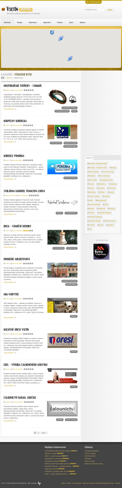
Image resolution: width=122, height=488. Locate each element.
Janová (91, 188)
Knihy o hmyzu (90, 461)
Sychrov (91, 213)
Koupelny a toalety (70, 143)
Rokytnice (101, 209)
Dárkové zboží (71, 248)
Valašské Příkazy (94, 221)
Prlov (105, 204)
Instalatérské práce (70, 146)
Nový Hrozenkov (94, 204)
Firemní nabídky (90, 453)
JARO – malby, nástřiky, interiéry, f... (57, 474)
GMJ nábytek (11, 294)
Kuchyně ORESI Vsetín (16, 329)
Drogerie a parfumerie (69, 281)
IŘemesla (88, 459)
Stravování (32, 22)
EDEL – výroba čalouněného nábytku (25, 365)
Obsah (69, 483)
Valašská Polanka (104, 213)
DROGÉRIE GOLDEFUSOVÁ (17, 259)
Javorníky (111, 188)
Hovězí (91, 184)
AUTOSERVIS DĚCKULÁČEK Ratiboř (58, 451)
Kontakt (117, 483)
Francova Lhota (10, 195)
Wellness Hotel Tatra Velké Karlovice (57, 464)
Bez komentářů (17, 90)
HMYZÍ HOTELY (90, 456)
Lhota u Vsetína (94, 196)
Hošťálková (101, 184)
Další (44, 433)
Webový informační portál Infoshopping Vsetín (98, 483)
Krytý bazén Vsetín (51, 469)
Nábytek (59, 213)
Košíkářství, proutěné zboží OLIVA (56, 471)
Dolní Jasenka (93, 172)
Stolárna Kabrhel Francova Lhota (24, 191)
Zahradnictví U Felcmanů (53, 459)
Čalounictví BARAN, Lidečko (20, 397)
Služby (19, 22)
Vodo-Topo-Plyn (56, 143)
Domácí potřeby (59, 248)
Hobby (74, 111)
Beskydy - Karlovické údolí (97, 164)
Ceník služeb (76, 483)
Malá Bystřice (101, 200)
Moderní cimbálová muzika (94, 464)
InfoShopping (93, 2)
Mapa (63, 483)
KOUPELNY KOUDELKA (15, 121)
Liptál (90, 200)
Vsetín (20, 9)
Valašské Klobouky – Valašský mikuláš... (58, 466)
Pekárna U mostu (51, 453)
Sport (71, 22)
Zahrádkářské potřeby (69, 107)
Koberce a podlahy (70, 178)
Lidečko (7, 402)
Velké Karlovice (109, 221)
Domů (2, 78)
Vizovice (91, 225)
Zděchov (110, 225)
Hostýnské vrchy (106, 180)
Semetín (111, 209)
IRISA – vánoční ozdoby (17, 226)
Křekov (102, 192)
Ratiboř (7, 90)
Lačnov (7, 369)
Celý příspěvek (10, 109)
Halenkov (91, 176)
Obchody (7, 22)
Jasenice (100, 188)
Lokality (89, 158)
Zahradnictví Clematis (52, 461)
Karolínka (91, 192)
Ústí (90, 229)
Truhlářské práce (71, 213)
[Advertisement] (102, 111)
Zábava (82, 22)
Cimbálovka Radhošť (92, 451)
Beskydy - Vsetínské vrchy (97, 168)
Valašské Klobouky (95, 217)
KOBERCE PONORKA (14, 156)
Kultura (59, 22)
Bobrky (113, 168)
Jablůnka (112, 184)
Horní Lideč (92, 180)
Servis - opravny (71, 419)
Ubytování (46, 22)
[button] (52, 32)
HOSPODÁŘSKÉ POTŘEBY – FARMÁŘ (23, 86)
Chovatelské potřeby (62, 111)
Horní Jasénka (104, 176)
